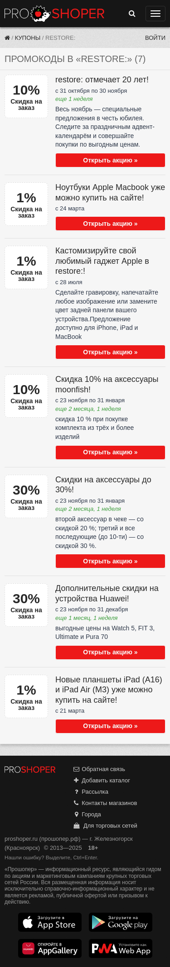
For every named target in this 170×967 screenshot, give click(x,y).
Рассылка (90, 791)
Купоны (27, 37)
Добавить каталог (101, 780)
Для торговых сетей (105, 825)
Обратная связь (99, 769)
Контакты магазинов (105, 803)
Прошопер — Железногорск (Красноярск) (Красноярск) (54, 13)
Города (87, 814)
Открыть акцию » (110, 160)
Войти (155, 37)
